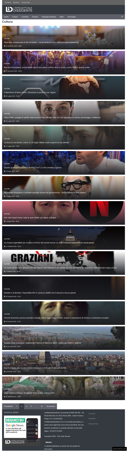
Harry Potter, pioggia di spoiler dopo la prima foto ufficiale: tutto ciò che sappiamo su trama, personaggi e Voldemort (52, 117)
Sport (62, 17)
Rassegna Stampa (49, 17)
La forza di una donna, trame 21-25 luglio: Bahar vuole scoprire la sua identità (36, 142)
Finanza (35, 17)
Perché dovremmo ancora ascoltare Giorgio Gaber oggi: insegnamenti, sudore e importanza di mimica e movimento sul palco (56, 318)
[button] (122, 16)
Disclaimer (16, 2)
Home (6, 17)
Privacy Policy (26, 2)
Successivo (50, 406)
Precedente (8, 406)
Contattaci (74, 436)
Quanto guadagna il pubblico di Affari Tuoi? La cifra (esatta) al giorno (32, 168)
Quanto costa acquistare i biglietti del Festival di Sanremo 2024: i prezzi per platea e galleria (42, 343)
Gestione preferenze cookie (119, 448)
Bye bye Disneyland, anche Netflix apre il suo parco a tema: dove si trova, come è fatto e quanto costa (47, 67)
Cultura (15, 17)
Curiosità (25, 17)
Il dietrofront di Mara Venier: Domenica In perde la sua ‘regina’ (30, 92)
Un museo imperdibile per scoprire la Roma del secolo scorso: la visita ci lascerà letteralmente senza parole (49, 243)
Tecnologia (71, 17)
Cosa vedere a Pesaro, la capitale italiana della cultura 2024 (29, 393)
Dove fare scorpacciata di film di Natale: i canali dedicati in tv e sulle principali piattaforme (41, 42)
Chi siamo (8, 2)
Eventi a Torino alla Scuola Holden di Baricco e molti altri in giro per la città (35, 368)
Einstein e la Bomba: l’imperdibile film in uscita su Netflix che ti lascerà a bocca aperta (40, 293)
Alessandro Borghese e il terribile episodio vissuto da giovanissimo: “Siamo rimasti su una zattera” (45, 193)
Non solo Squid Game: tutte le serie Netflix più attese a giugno (30, 218)
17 (42, 406)
